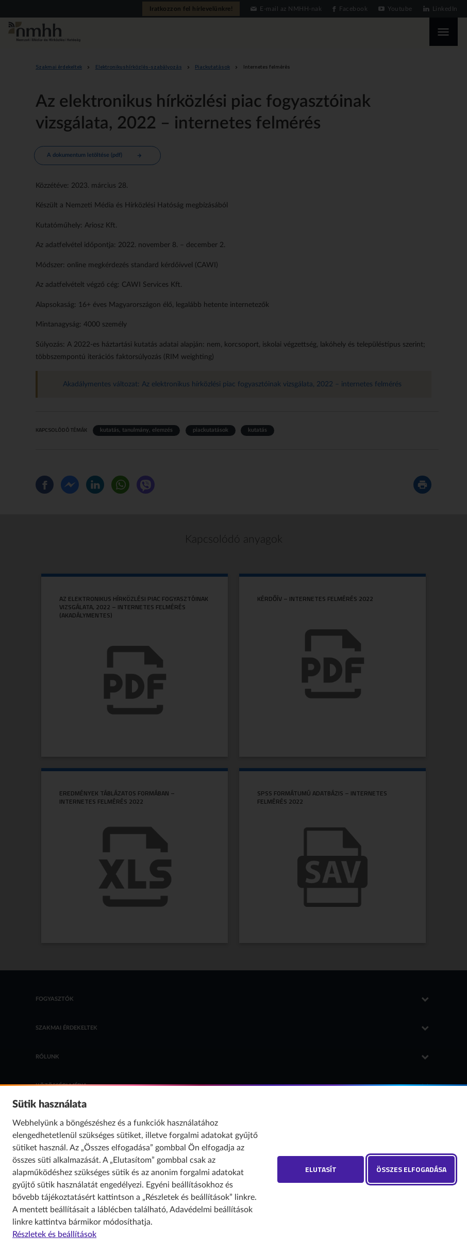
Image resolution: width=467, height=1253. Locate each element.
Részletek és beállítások (54, 1234)
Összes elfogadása (411, 1169)
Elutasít (321, 1169)
